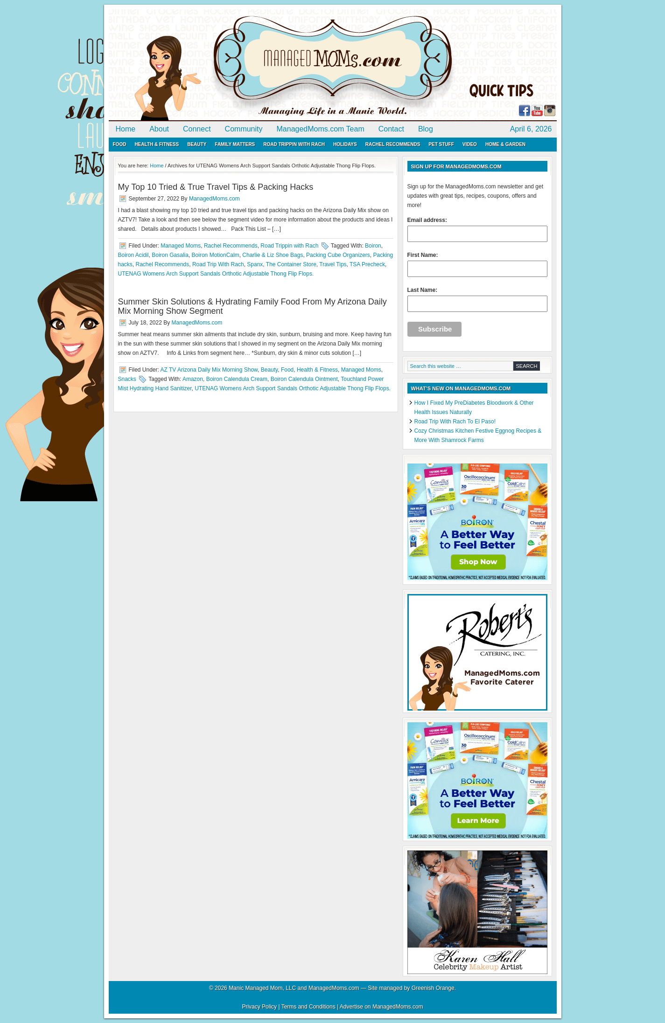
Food (119, 144)
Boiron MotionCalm (215, 255)
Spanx (255, 264)
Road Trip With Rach (218, 264)
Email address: (477, 229)
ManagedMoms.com (216, 65)
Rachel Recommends (392, 144)
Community (244, 129)
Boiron (373, 245)
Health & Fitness (156, 144)
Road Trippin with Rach (294, 144)
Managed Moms (181, 245)
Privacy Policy (259, 1006)
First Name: (477, 264)
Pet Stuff (441, 144)
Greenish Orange (433, 988)
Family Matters (235, 144)
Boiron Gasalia (170, 255)
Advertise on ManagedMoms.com (381, 1006)
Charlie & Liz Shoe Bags (272, 255)
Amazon (192, 379)
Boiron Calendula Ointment (304, 379)
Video (469, 144)
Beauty (196, 144)
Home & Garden (505, 144)
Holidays (345, 144)
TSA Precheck (367, 264)
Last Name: (477, 299)
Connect (197, 129)
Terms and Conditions (308, 1006)
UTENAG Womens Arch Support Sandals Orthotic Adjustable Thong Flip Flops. (216, 273)
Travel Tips (332, 264)
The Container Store (291, 264)
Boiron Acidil (133, 255)
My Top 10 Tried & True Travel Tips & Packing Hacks (216, 187)
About (159, 129)
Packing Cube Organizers (338, 255)
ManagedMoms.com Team (320, 129)
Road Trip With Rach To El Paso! (455, 421)
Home (126, 129)
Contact (391, 129)
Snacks (127, 379)
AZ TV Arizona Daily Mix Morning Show (209, 369)
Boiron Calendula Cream (236, 379)
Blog (425, 129)
